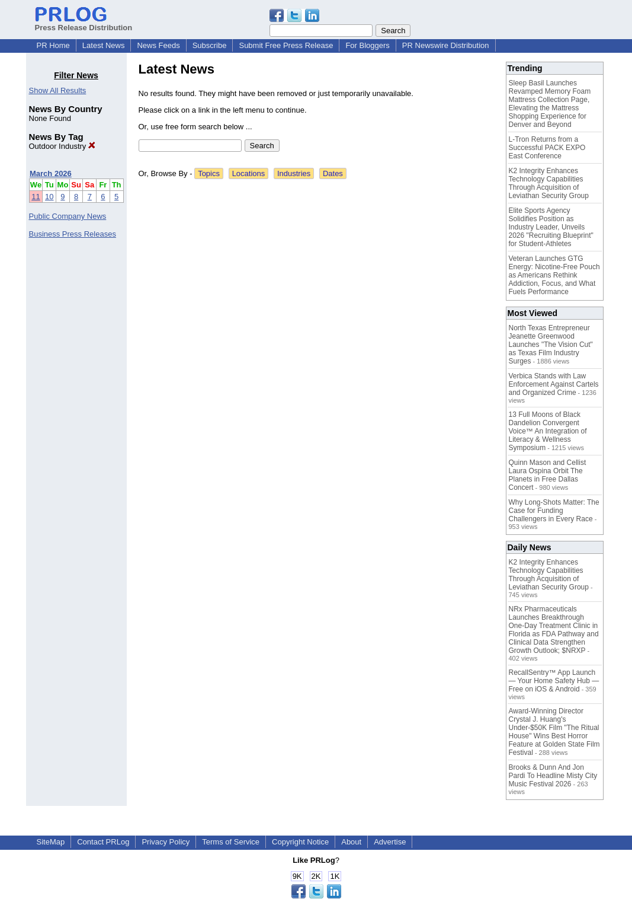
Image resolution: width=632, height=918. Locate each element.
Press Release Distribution (84, 23)
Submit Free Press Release (286, 45)
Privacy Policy (166, 841)
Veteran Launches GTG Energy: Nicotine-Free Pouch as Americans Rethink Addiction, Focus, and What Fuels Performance (554, 275)
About (351, 841)
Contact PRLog (103, 841)
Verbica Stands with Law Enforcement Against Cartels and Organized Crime (554, 384)
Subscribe (210, 45)
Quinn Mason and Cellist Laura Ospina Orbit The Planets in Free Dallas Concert (547, 475)
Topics (209, 173)
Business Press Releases (72, 234)
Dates (333, 173)
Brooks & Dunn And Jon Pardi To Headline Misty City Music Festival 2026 (553, 775)
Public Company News (68, 216)
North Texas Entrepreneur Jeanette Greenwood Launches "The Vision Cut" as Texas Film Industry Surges (551, 344)
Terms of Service (230, 841)
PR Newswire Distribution (445, 45)
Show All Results (57, 90)
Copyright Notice (300, 841)
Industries (293, 173)
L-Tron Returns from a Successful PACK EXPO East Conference (547, 147)
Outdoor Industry (62, 146)
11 (35, 196)
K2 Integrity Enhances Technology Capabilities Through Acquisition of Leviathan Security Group (549, 183)
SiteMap (51, 841)
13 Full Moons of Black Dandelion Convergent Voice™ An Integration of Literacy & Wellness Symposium (548, 431)
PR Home (53, 45)
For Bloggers (367, 45)
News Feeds (158, 45)
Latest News (103, 45)
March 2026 (51, 173)
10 (49, 196)
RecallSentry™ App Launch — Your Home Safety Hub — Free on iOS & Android (554, 680)
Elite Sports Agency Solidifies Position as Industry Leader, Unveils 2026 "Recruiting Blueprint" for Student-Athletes (551, 227)
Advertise (390, 841)
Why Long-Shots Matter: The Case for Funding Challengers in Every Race (554, 510)
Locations (248, 173)
